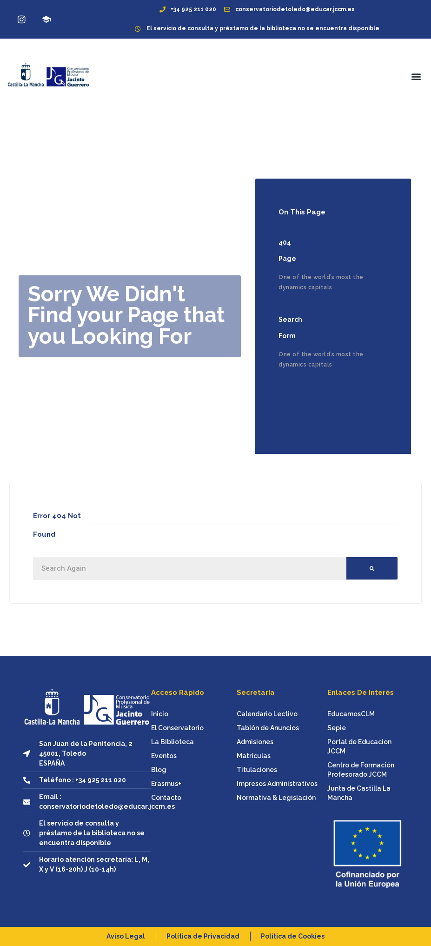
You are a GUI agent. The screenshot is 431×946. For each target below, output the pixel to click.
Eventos (164, 755)
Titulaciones (257, 769)
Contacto (166, 797)
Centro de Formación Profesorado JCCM (360, 769)
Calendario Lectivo (267, 714)
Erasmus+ (166, 783)
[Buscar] (372, 568)
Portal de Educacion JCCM (359, 746)
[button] (416, 76)
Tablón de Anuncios (268, 728)
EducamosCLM (351, 714)
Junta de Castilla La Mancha (359, 793)
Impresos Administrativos (277, 783)
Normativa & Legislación (276, 797)
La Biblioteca (172, 742)
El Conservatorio (177, 728)
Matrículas (254, 755)
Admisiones (255, 742)
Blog (158, 769)
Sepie (336, 728)
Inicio (159, 714)
